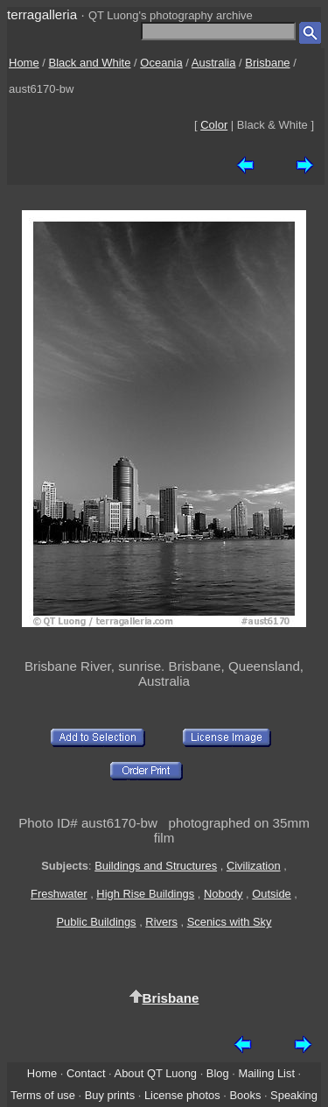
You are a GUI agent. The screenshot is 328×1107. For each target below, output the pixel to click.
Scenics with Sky (229, 921)
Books (245, 1095)
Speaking (294, 1095)
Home (24, 62)
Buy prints (110, 1095)
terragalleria (42, 14)
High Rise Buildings (145, 893)
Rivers (161, 921)
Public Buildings (96, 921)
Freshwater (59, 893)
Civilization (254, 865)
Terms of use (42, 1095)
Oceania (161, 62)
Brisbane (267, 62)
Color (213, 124)
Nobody (223, 893)
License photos (182, 1095)
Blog (217, 1073)
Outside (271, 893)
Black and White (90, 62)
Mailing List (266, 1073)
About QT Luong (156, 1073)
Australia (214, 62)
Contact (85, 1073)
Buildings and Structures (155, 865)
